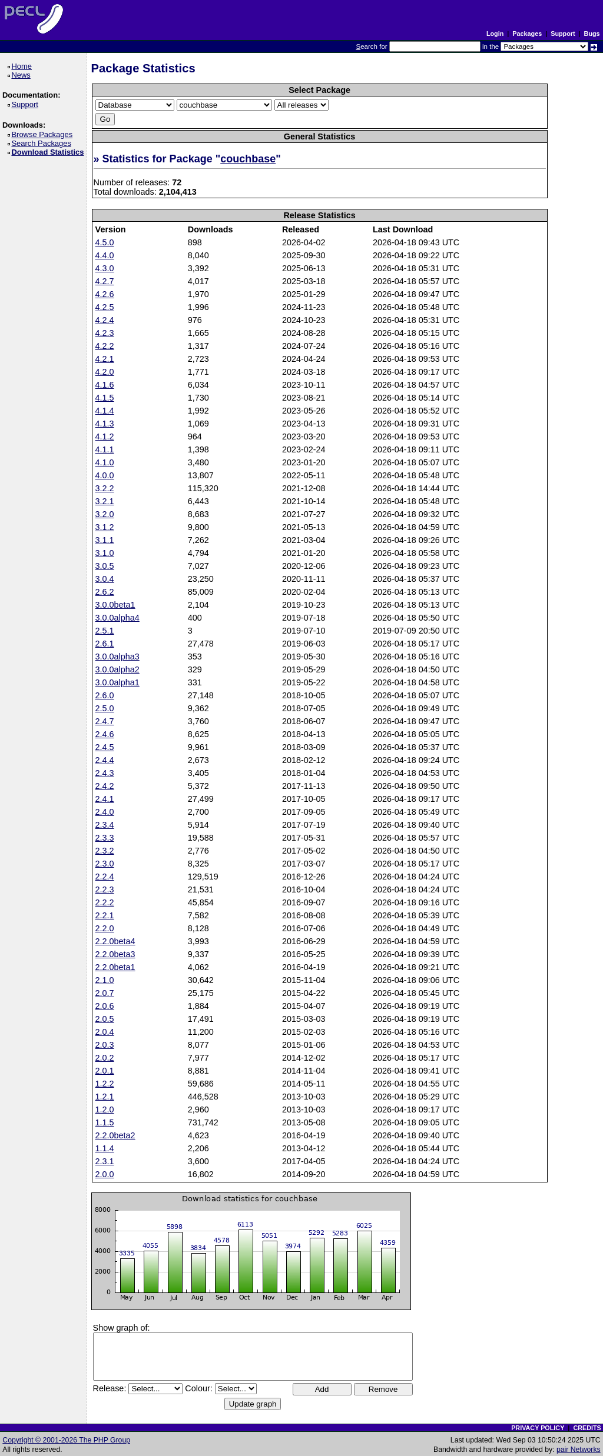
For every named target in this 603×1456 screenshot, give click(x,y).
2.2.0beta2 (115, 1135)
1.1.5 (104, 1122)
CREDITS (587, 1427)
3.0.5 (104, 566)
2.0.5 (104, 1019)
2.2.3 (104, 889)
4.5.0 (104, 242)
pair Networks (578, 1449)
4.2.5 (104, 307)
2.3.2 (104, 850)
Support (563, 33)
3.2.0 (104, 514)
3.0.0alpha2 (117, 669)
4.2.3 (104, 333)
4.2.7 (104, 281)
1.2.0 (104, 1109)
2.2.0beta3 (115, 954)
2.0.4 (104, 1032)
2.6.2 (104, 592)
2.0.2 (104, 1057)
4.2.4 (104, 320)
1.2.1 (104, 1096)
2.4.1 (104, 799)
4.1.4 (104, 410)
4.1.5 (104, 397)
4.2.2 (104, 346)
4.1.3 (104, 423)
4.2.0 (104, 372)
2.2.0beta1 (115, 967)
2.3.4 (104, 824)
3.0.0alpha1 (117, 682)
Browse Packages (44, 134)
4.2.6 (104, 294)
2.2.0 (104, 928)
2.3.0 (104, 863)
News (23, 75)
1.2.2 (104, 1083)
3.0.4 (104, 579)
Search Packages (43, 143)
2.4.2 (104, 786)
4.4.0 (104, 255)
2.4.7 (104, 721)
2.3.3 (104, 837)
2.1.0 (104, 980)
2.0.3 (104, 1044)
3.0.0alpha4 (117, 617)
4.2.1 (104, 359)
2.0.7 (104, 993)
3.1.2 (104, 527)
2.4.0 (104, 812)
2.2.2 (104, 902)
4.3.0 (104, 268)
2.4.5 (104, 747)
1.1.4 (104, 1148)
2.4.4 (104, 760)
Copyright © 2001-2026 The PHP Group (66, 1440)
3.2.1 (104, 501)
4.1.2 (104, 436)
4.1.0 (104, 462)
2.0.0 (104, 1174)
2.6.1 (104, 643)
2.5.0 (104, 708)
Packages (527, 33)
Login (494, 33)
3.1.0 (104, 553)
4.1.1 (104, 449)
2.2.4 (104, 876)
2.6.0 (104, 695)
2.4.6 (104, 734)
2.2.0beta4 (115, 941)
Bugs (592, 33)
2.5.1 (104, 630)
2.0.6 (104, 1006)
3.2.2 (104, 488)
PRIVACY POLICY (537, 1427)
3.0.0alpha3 (117, 656)
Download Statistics (49, 152)
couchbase (248, 159)
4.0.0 (104, 475)
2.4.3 (104, 773)
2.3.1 (104, 1161)
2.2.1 (104, 915)
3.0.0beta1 (115, 604)
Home (23, 66)
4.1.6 (104, 384)
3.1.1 (104, 540)
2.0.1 (104, 1070)
